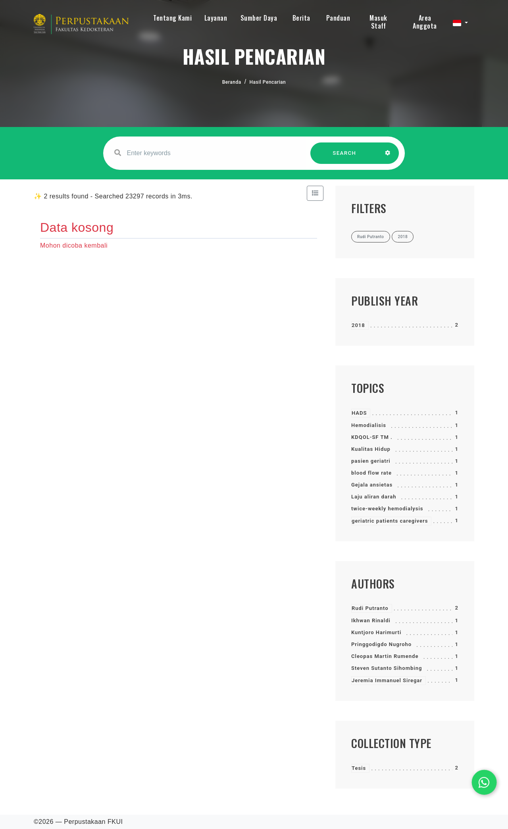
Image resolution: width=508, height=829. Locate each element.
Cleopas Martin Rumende (384, 656)
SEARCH (344, 157)
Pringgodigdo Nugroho (381, 644)
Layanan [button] (215, 18)
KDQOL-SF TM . (372, 437)
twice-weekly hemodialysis (387, 509)
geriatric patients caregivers (390, 521)
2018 (358, 325)
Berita (301, 18)
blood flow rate (371, 473)
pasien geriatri (371, 461)
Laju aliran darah (373, 497)
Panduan (338, 18)
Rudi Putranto (370, 608)
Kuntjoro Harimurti (376, 632)
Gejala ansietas (372, 485)
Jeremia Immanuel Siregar (387, 680)
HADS (359, 413)
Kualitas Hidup (371, 449)
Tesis (359, 768)
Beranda (231, 82)
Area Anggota (425, 22)
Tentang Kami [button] (172, 18)
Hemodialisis (368, 425)
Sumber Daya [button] (259, 18)
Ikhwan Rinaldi (371, 620)
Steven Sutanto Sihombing (386, 668)
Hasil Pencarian (268, 82)
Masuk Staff (378, 22)
